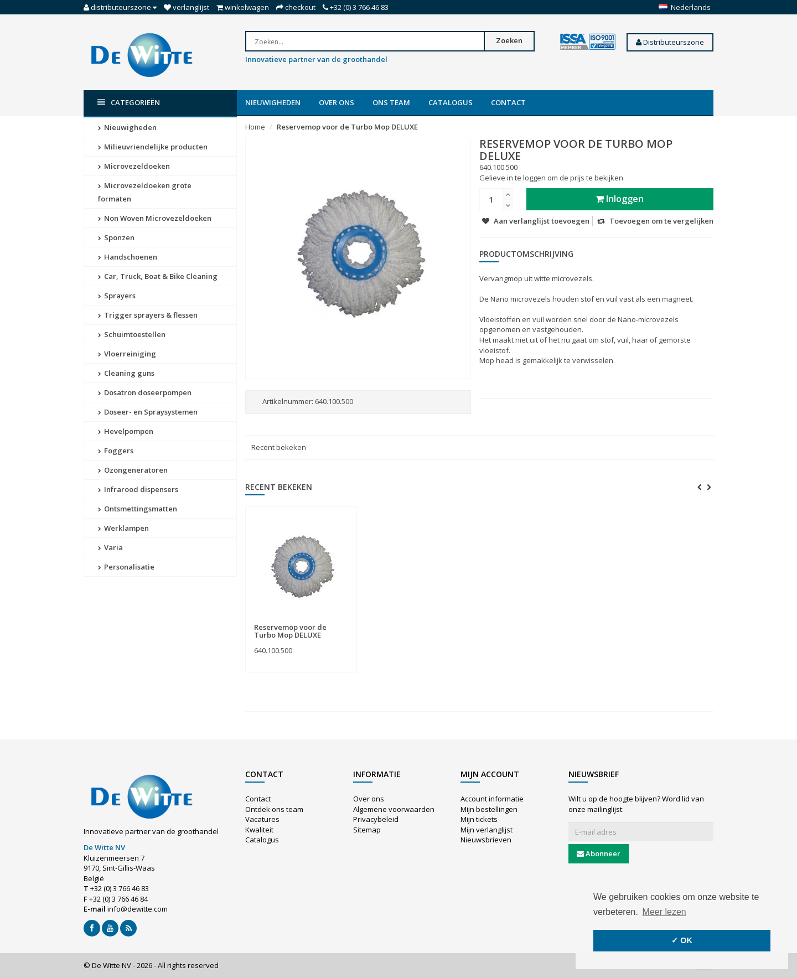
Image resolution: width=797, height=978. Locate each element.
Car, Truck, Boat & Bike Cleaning (158, 276)
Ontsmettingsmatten (137, 509)
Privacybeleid (375, 819)
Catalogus (450, 102)
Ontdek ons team (274, 809)
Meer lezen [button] (664, 912)
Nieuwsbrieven (485, 840)
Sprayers (117, 296)
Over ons (336, 102)
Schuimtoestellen (131, 334)
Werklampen (123, 528)
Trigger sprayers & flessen (148, 315)
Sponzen (116, 237)
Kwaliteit (259, 830)
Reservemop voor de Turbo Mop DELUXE (347, 127)
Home (255, 127)
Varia (110, 547)
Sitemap (367, 830)
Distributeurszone (670, 42)
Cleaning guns (126, 373)
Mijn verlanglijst (486, 830)
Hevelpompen (125, 431)
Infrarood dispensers (138, 489)
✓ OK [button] (681, 940)
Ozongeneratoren (133, 470)
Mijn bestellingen (488, 809)
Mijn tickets (479, 819)
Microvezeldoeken (134, 166)
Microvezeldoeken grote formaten (145, 192)
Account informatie (492, 799)
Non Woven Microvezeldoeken (154, 218)
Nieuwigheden (273, 102)
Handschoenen (127, 257)
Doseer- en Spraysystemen (148, 412)
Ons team (391, 102)
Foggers (115, 451)
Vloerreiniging (127, 354)
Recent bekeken (278, 447)
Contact (508, 102)
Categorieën (128, 102)
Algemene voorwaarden (393, 809)
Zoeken (509, 40)
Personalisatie (126, 567)
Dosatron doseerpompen (145, 392)
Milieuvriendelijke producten (153, 147)
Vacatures (262, 819)
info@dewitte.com (137, 909)
